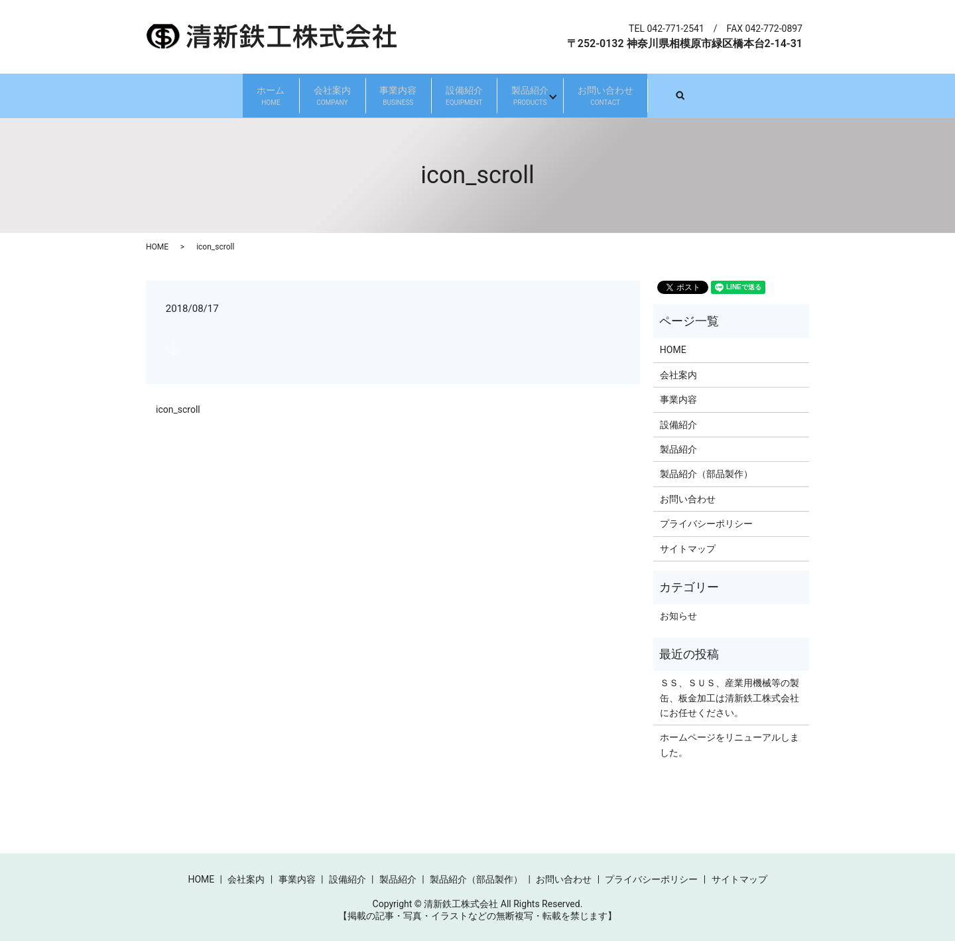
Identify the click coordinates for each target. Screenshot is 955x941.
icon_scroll (178, 409)
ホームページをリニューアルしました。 (729, 744)
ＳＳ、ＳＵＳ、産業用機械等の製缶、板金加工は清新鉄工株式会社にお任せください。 (729, 697)
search (802, 95)
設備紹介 (482, 95)
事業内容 (380, 95)
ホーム (180, 95)
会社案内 (277, 95)
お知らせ (678, 615)
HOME (157, 246)
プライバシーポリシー (706, 523)
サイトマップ (688, 548)
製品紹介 (584, 95)
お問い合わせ (696, 95)
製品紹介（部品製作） (706, 474)
